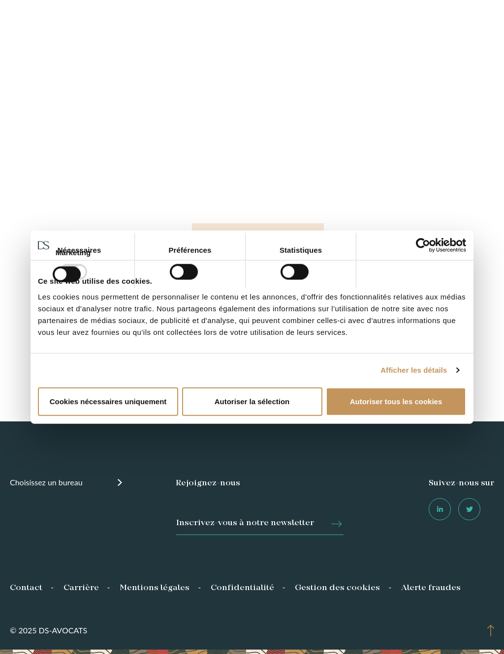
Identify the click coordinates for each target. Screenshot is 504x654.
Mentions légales (154, 588)
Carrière (81, 588)
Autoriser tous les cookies (396, 401)
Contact (26, 588)
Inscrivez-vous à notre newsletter (245, 523)
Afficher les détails (413, 370)
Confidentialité (242, 588)
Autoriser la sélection (252, 401)
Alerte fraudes (431, 588)
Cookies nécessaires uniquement (108, 401)
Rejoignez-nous (208, 483)
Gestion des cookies (337, 588)
